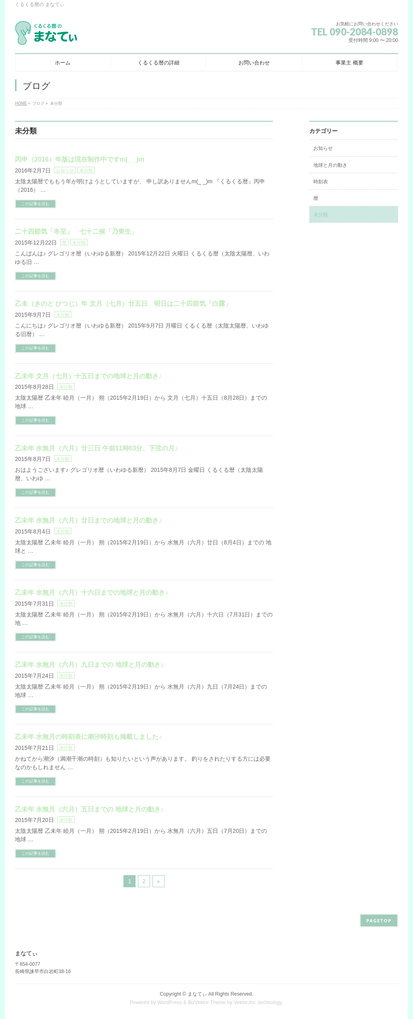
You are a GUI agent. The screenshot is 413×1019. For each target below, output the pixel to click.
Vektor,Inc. (245, 1002)
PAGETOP (379, 920)
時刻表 (320, 182)
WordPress (169, 1002)
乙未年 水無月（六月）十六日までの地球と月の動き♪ (91, 592)
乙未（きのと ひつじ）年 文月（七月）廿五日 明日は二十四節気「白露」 (123, 303)
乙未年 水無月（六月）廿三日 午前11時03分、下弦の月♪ (96, 448)
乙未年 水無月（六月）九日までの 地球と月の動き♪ (89, 664)
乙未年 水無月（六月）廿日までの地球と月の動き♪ (88, 520)
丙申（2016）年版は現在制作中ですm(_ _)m (79, 159)
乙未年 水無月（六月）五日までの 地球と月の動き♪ (89, 809)
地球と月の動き (330, 165)
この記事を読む (35, 203)
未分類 (86, 170)
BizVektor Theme (207, 1002)
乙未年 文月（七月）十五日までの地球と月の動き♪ (88, 376)
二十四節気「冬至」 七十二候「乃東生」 (76, 231)
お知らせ (65, 170)
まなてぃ (197, 994)
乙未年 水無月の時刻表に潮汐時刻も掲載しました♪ (88, 736)
